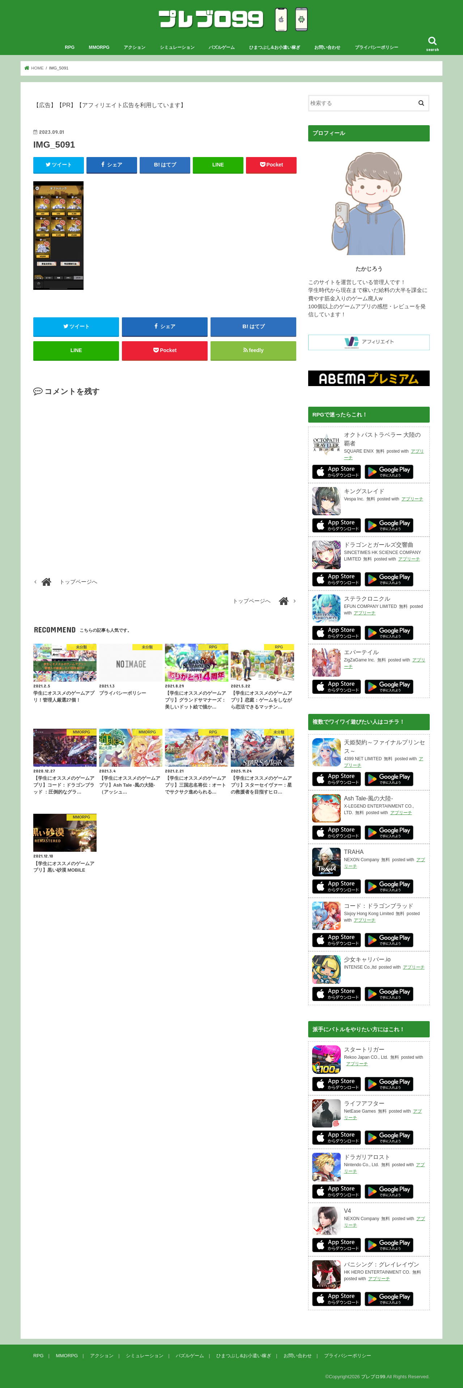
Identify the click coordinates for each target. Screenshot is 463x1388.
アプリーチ (412, 498)
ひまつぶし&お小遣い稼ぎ (274, 47)
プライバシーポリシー (376, 47)
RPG (70, 47)
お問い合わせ (327, 47)
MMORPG (99, 47)
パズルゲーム (222, 47)
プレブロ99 (373, 1376)
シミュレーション (177, 47)
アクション (134, 47)
